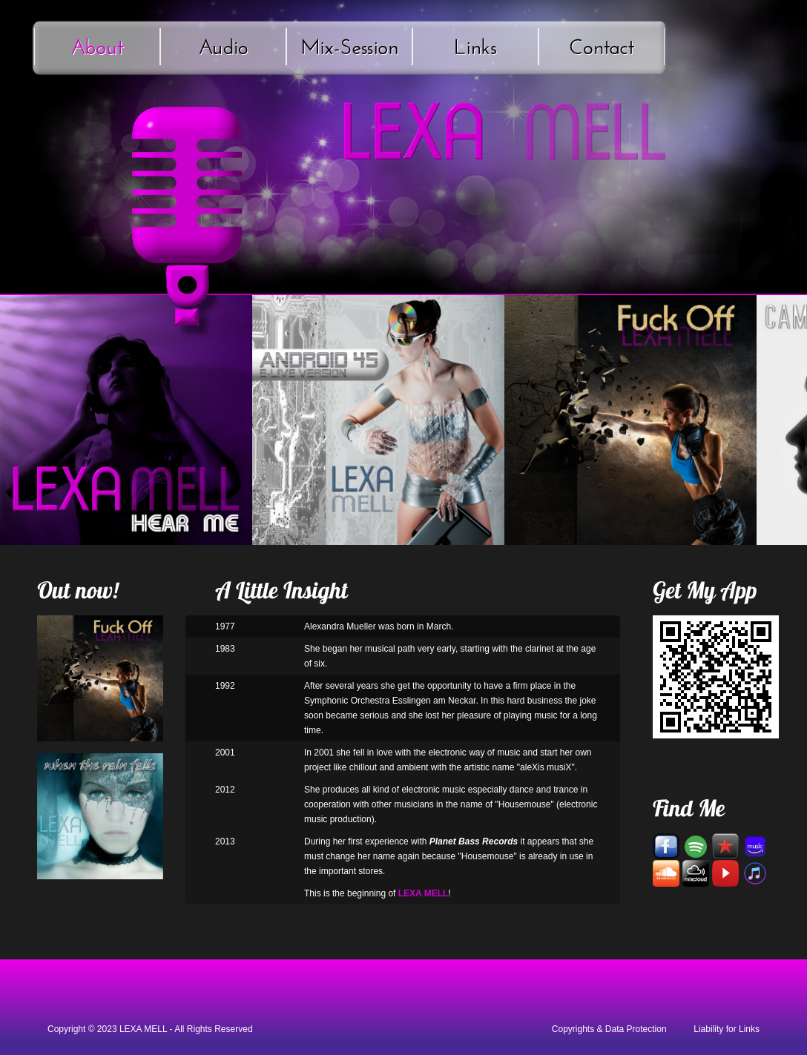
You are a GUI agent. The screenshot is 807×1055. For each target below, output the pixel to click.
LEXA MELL (143, 1029)
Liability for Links (727, 1029)
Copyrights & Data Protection (609, 1029)
